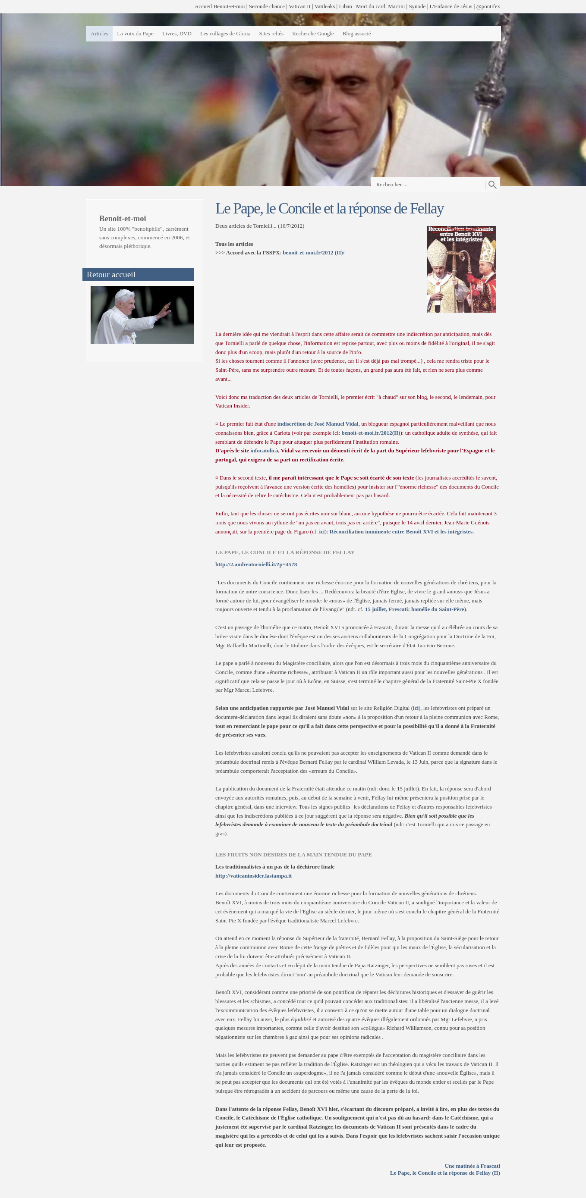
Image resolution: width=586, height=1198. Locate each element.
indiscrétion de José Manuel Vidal (318, 423)
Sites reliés (271, 33)
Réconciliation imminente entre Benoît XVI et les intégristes (401, 531)
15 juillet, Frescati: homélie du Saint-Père (414, 609)
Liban (345, 6)
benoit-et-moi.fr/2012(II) (370, 433)
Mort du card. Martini (380, 6)
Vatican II (300, 6)
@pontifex (488, 6)
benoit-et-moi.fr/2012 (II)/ (313, 252)
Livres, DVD (177, 33)
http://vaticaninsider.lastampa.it (253, 875)
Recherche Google (313, 33)
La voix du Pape (135, 33)
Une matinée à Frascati (472, 1166)
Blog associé (357, 33)
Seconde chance (267, 6)
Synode (417, 6)
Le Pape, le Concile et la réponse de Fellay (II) (445, 1173)
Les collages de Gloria (225, 33)
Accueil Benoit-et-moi (220, 6)
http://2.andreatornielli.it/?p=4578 (256, 564)
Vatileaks (325, 6)
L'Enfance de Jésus (451, 6)
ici (322, 531)
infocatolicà (264, 450)
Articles (99, 33)
